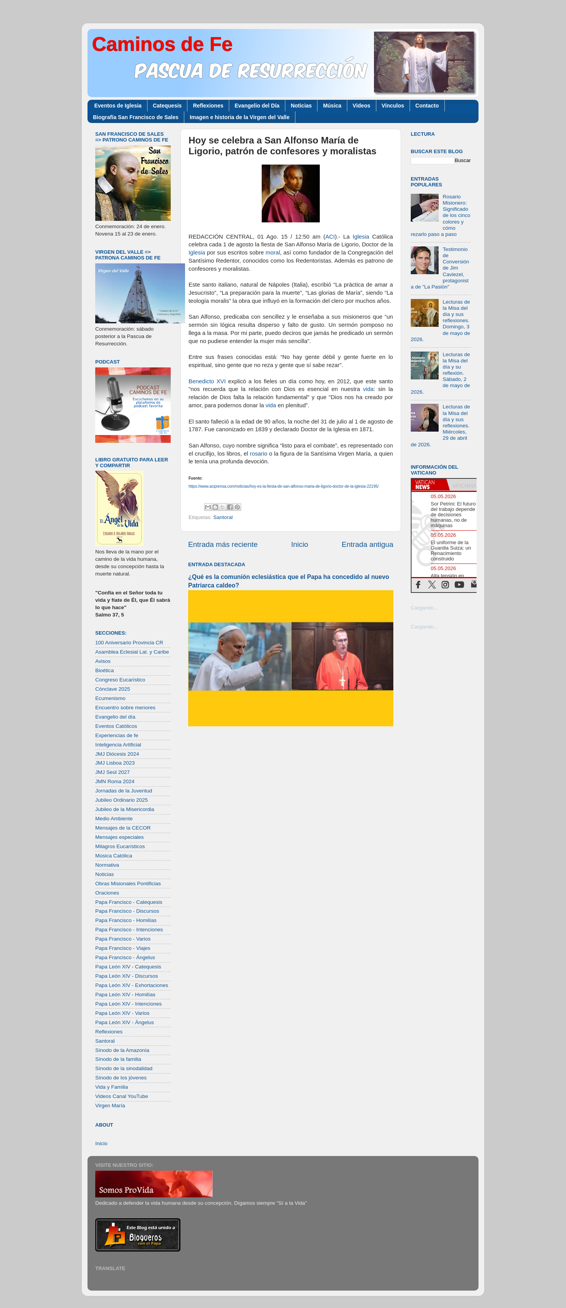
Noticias (301, 105)
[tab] (429, 484)
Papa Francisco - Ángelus (125, 957)
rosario (258, 454)
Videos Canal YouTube (121, 1096)
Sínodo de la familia (118, 1059)
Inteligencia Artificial (118, 745)
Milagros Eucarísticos (120, 846)
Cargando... (424, 608)
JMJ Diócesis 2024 (117, 754)
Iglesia (361, 237)
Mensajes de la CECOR (123, 828)
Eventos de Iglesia (118, 105)
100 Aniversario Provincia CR (129, 642)
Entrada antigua (367, 544)
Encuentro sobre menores (125, 707)
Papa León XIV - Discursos (126, 976)
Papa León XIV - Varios (122, 1013)
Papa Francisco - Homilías (125, 920)
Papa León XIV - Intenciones (128, 1004)
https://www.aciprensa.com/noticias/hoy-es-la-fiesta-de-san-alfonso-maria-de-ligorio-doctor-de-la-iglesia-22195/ (284, 486)
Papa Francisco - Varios (123, 939)
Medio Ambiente (114, 818)
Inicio (299, 544)
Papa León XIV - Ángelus (124, 1022)
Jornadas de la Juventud (123, 791)
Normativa (107, 865)
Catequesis (167, 105)
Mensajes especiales (119, 837)
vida (368, 389)
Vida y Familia (111, 1087)
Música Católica (113, 856)
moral (273, 252)
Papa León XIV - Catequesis (128, 967)
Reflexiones (208, 105)
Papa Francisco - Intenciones (129, 929)
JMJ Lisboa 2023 (115, 763)
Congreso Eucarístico (120, 680)
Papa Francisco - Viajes (122, 948)
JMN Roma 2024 (114, 781)
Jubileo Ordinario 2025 (121, 800)
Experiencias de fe (116, 735)
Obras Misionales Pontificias (128, 883)
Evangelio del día (115, 717)
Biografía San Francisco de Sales (135, 117)
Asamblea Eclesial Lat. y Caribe (132, 652)
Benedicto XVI (207, 381)
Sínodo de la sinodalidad (124, 1068)
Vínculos (393, 105)
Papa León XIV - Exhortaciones (131, 985)
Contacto (427, 105)
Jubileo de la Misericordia (124, 809)
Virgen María (110, 1105)
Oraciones (107, 893)
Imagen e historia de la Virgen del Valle (240, 117)
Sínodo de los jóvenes (121, 1078)
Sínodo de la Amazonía (122, 1050)
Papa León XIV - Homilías (125, 994)
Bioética (104, 670)
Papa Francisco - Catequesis (128, 902)
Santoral (223, 517)
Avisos (103, 661)
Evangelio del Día (257, 105)
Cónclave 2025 (112, 689)
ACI (330, 237)
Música (332, 105)
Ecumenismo (110, 698)
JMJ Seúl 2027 (112, 772)
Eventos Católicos (116, 726)
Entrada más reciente (223, 544)
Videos (361, 105)
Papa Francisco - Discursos (127, 911)
